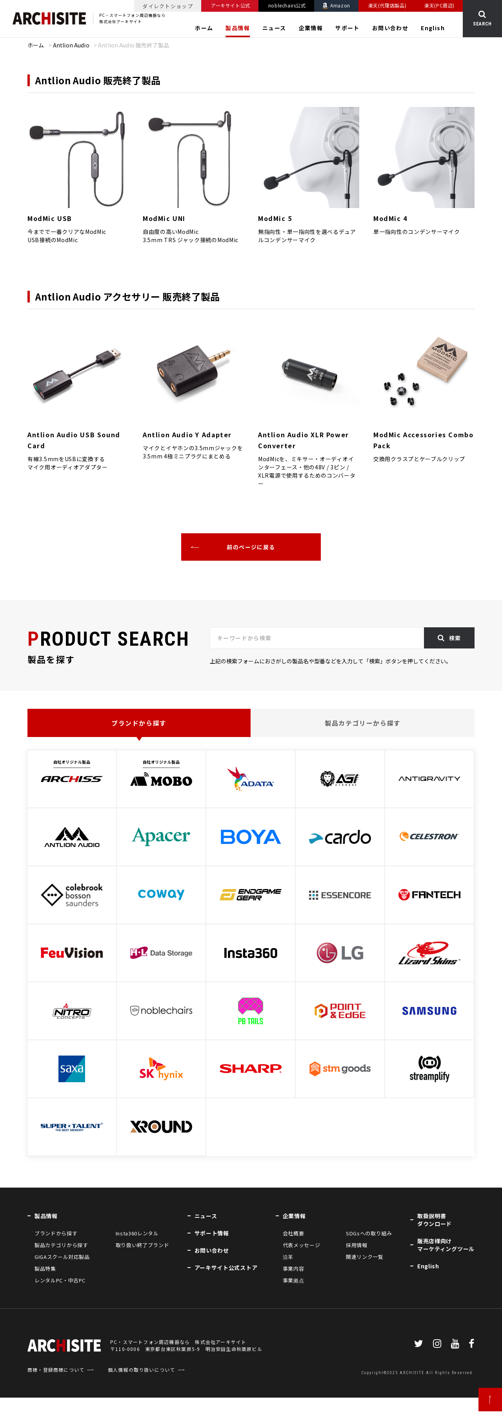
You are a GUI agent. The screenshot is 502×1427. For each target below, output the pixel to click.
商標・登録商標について (55, 1399)
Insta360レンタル (137, 1233)
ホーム (204, 28)
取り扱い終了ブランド (142, 1245)
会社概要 (293, 1233)
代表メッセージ (301, 1245)
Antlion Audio (71, 45)
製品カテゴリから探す (61, 1245)
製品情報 (238, 28)
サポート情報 (212, 1233)
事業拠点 (293, 1280)
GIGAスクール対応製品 (62, 1256)
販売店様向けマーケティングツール (446, 1245)
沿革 (288, 1256)
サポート (347, 28)
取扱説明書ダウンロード (434, 1220)
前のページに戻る (251, 547)
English (433, 28)
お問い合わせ (390, 28)
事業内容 (293, 1268)
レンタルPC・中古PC (60, 1280)
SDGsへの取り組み (369, 1233)
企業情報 (311, 28)
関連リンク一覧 (365, 1256)
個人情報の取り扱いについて (141, 1399)
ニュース (274, 28)
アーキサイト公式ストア (226, 1267)
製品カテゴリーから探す (363, 723)
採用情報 (356, 1245)
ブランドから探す (139, 723)
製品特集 (45, 1268)
